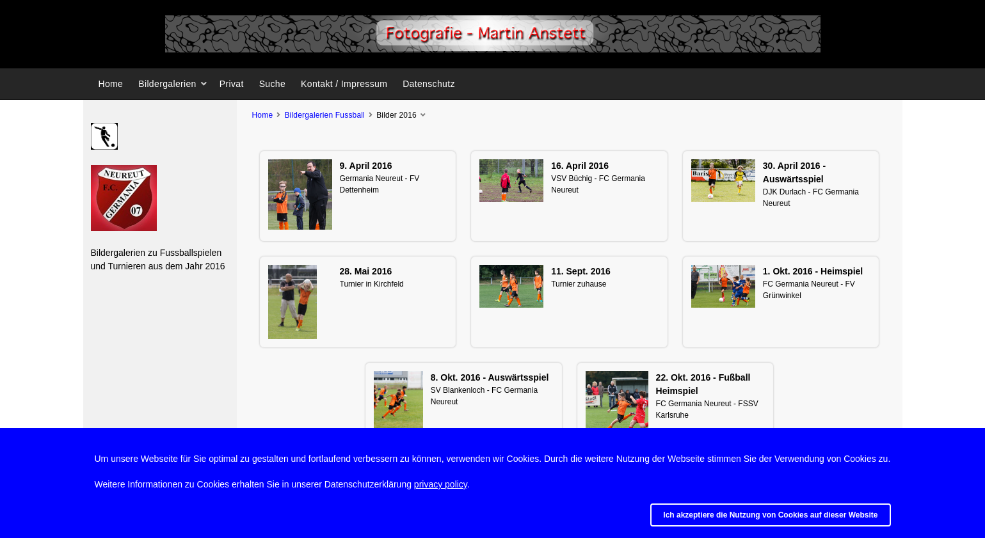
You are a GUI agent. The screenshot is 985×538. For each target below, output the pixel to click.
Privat (232, 84)
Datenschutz (429, 84)
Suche (272, 84)
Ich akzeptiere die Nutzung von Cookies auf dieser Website (770, 514)
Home (111, 84)
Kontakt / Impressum (344, 84)
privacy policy (440, 484)
